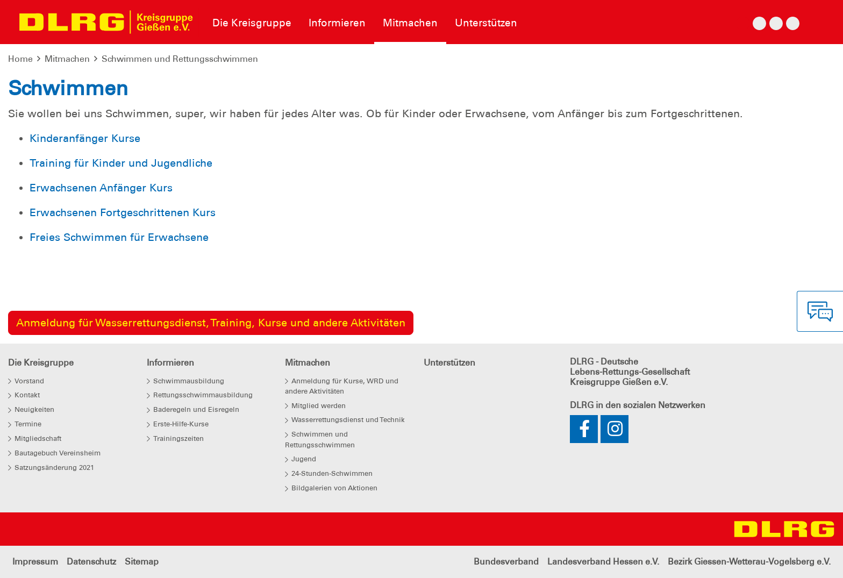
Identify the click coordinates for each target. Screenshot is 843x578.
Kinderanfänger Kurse (85, 138)
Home (20, 59)
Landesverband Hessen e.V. (603, 561)
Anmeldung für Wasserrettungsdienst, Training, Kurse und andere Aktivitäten (210, 322)
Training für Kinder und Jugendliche (121, 162)
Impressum (35, 561)
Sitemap (142, 561)
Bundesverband (506, 561)
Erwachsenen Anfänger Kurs (101, 187)
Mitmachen (67, 59)
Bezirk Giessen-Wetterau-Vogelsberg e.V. (749, 561)
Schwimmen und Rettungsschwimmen (180, 59)
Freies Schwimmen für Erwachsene (119, 237)
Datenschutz (91, 561)
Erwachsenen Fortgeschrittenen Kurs (123, 212)
